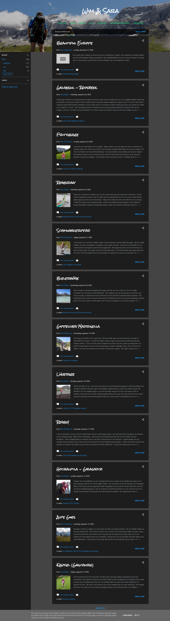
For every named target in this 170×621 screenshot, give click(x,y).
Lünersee (65, 374)
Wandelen (101, 23)
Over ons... (62, 23)
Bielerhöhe (67, 278)
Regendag (65, 182)
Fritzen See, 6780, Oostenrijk (73, 169)
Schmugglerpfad (73, 230)
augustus (6, 63)
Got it (136, 615)
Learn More (127, 615)
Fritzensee (67, 135)
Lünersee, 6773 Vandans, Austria (74, 408)
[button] (143, 41)
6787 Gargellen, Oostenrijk (72, 265)
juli (4, 67)
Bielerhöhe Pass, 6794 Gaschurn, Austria (77, 217)
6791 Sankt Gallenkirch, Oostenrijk (75, 455)
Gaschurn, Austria (69, 599)
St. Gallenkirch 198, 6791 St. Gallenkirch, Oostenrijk (80, 551)
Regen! (62, 422)
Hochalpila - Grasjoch (79, 469)
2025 (4, 59)
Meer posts (100, 608)
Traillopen (138, 23)
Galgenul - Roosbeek (76, 87)
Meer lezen (139, 71)
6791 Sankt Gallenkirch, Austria (73, 121)
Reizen (82, 23)
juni (4, 71)
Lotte (91, 23)
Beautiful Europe (74, 43)
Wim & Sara (100, 11)
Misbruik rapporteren (10, 87)
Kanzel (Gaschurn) (75, 565)
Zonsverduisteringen (120, 23)
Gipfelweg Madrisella (78, 326)
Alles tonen (140, 32)
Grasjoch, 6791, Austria (71, 503)
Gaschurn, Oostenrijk (70, 360)
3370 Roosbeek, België (71, 74)
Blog (73, 23)
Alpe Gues (65, 517)
